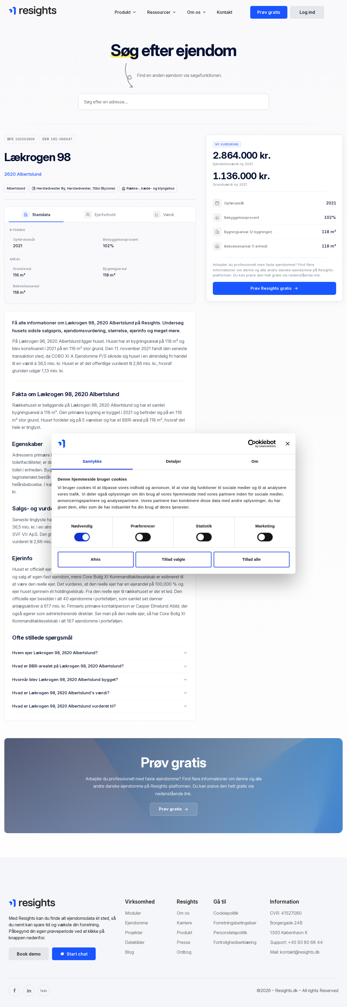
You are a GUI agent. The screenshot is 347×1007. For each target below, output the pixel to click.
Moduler (133, 913)
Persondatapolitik (230, 932)
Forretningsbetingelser (234, 922)
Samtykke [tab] (92, 461)
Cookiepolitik (225, 913)
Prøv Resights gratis (274, 288)
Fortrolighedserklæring (234, 942)
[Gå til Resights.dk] (32, 11)
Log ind (307, 12)
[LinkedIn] (29, 990)
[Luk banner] (288, 443)
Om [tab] (254, 461)
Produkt (184, 932)
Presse (183, 942)
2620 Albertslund (22, 174)
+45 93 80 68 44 (305, 942)
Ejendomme (136, 922)
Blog (129, 952)
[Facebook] (14, 990)
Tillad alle (251, 559)
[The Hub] (43, 990)
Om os (183, 913)
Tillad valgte (173, 559)
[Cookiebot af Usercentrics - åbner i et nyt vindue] (252, 443)
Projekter (134, 932)
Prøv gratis (268, 12)
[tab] (36, 214)
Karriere (184, 922)
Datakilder (134, 942)
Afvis (96, 559)
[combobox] (173, 102)
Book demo (29, 954)
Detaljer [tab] (173, 461)
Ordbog (184, 952)
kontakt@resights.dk (300, 952)
